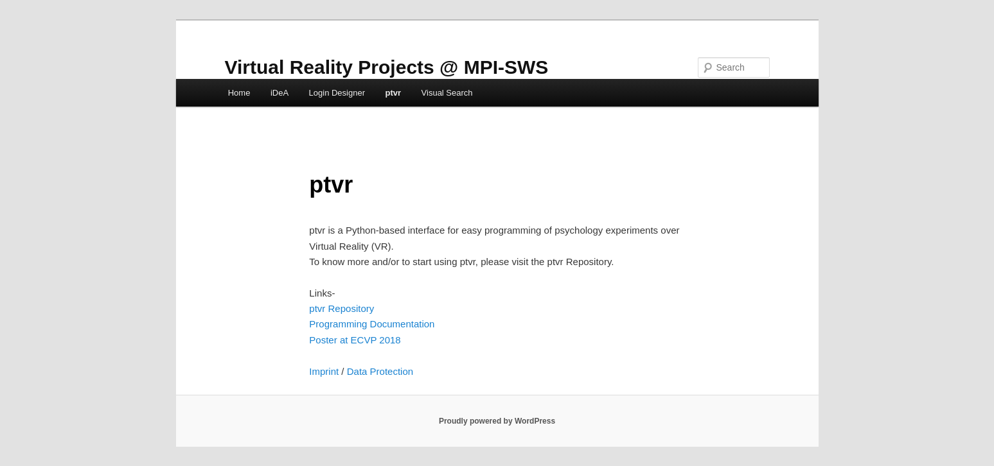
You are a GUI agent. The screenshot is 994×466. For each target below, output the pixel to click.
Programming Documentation (371, 323)
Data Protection (380, 371)
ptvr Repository (341, 308)
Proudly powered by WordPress (497, 421)
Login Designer (337, 93)
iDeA (279, 93)
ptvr (394, 93)
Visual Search (447, 93)
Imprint (324, 371)
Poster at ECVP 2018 (354, 339)
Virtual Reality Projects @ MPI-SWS (387, 67)
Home (239, 93)
